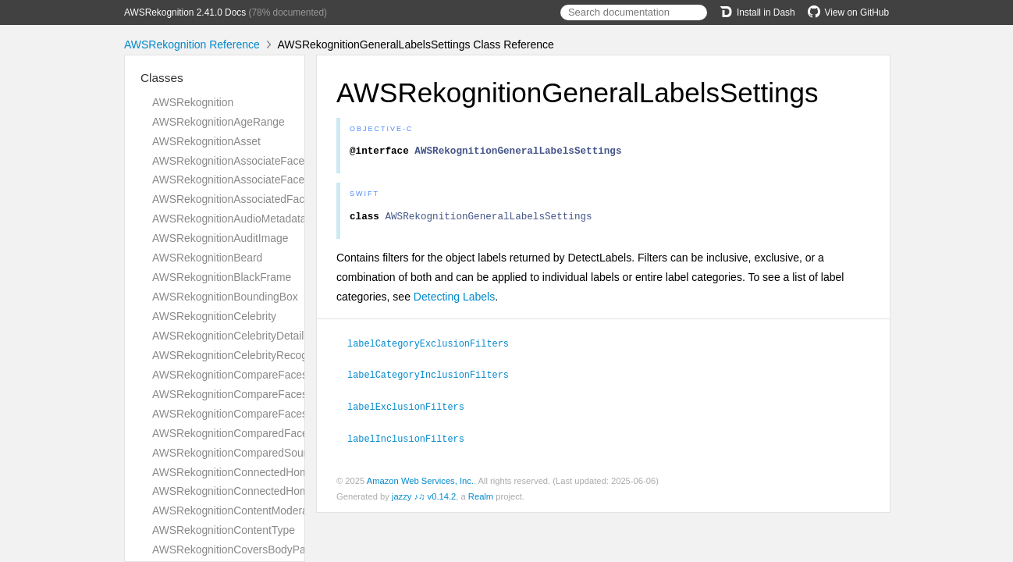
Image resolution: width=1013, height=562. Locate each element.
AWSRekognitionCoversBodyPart (232, 549)
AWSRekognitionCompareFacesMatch (244, 374)
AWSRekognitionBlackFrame (221, 277)
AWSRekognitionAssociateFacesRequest (251, 161)
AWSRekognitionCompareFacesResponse (254, 413)
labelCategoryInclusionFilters (435, 378)
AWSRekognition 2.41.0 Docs (185, 12)
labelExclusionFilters (412, 409)
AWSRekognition (192, 102)
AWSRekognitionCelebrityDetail (228, 335)
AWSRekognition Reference (192, 44)
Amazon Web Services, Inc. (420, 482)
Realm (480, 498)
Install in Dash (757, 12)
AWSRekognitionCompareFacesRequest (250, 394)
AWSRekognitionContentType (223, 530)
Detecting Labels (454, 301)
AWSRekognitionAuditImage (220, 238)
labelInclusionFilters (412, 440)
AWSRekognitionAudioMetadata (229, 218)
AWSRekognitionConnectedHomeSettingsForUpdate (278, 491)
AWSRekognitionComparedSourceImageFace (262, 452)
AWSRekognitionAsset (206, 141)
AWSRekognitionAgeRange (218, 122)
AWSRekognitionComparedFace (230, 433)
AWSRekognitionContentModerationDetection (261, 510)
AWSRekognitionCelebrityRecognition (242, 355)
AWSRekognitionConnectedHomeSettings (253, 472)
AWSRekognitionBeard (207, 257)
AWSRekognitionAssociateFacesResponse (255, 179)
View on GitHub (848, 12)
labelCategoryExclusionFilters (435, 347)
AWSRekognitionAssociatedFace (231, 199)
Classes (161, 77)
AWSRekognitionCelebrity (214, 316)
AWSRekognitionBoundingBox (225, 296)
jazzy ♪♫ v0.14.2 (424, 498)
